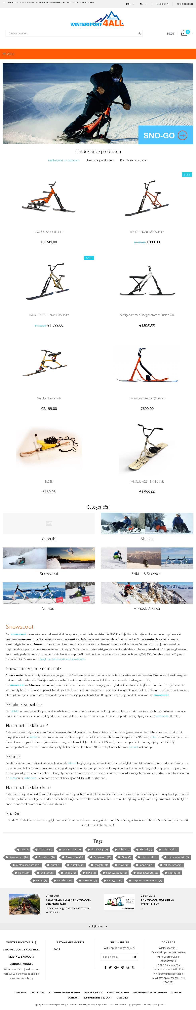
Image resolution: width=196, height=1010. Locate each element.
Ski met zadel (70, 849)
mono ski (144, 865)
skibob (68, 872)
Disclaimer (37, 992)
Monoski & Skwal (147, 608)
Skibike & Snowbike (147, 573)
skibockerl (30, 778)
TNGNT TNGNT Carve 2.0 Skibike (49, 315)
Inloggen (162, 4)
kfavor (121, 865)
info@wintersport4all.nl (171, 973)
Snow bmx (45, 857)
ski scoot (45, 872)
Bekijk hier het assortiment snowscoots (62, 659)
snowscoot (18, 634)
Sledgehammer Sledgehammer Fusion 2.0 (147, 315)
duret (53, 865)
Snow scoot (72, 857)
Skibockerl (167, 849)
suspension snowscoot (145, 880)
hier (154, 737)
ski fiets (22, 872)
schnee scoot (171, 865)
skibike (15, 711)
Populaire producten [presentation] (134, 160)
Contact (73, 997)
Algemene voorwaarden (64, 992)
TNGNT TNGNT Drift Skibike (147, 232)
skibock (72, 763)
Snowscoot (49, 573)
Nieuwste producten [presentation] (100, 160)
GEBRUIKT (122, 997)
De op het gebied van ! (49, 2)
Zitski (124, 857)
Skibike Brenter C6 (49, 398)
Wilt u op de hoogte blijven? (119, 948)
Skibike (121, 849)
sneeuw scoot (114, 872)
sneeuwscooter (145, 872)
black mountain (176, 857)
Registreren (185, 4)
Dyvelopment (158, 1004)
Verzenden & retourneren (150, 992)
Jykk (22, 849)
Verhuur (49, 608)
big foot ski (147, 857)
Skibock (147, 538)
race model (162, 716)
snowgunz (112, 880)
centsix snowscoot (26, 865)
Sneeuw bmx (16, 857)
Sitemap (176, 992)
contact (133, 747)
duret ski (75, 865)
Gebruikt (49, 538)
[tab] (63, 160)
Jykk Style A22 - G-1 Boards (147, 481)
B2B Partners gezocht (98, 997)
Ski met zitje (97, 849)
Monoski (43, 849)
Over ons (20, 992)
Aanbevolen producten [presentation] (63, 160)
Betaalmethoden (118, 992)
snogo (39, 880)
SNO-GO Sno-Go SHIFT (49, 232)
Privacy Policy (93, 992)
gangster (99, 865)
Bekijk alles (98, 926)
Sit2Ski (49, 481)
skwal (89, 872)
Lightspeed (136, 1004)
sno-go (172, 872)
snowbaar (62, 880)
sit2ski (13, 778)
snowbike (88, 880)
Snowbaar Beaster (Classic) (147, 398)
